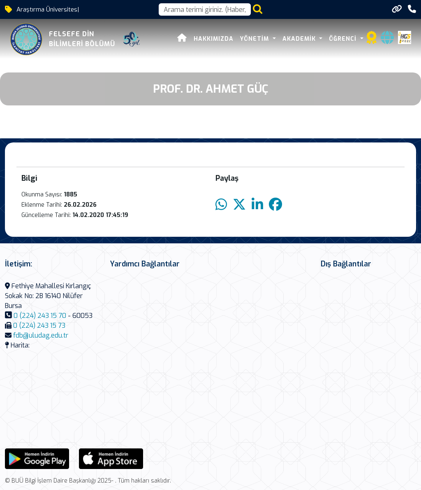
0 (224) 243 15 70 (40, 315)
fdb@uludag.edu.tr (40, 335)
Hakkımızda (214, 39)
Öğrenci (344, 39)
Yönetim (255, 39)
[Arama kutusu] (205, 9)
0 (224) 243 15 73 (39, 325)
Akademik (300, 39)
